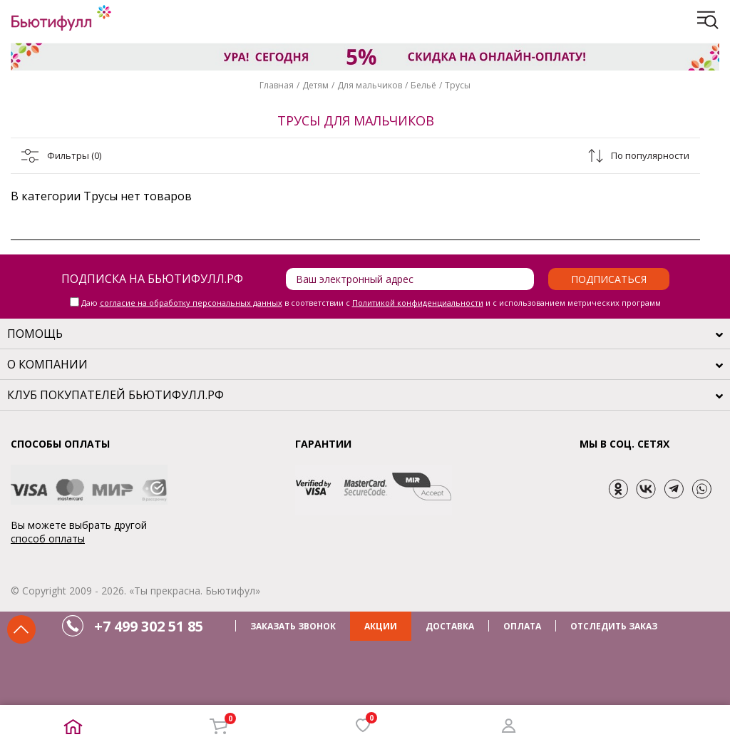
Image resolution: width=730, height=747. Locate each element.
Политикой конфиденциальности (417, 302)
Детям (315, 85)
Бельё (423, 85)
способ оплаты (48, 538)
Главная (276, 85)
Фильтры (74, 155)
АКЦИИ (380, 626)
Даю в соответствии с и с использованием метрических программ (371, 302)
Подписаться (609, 279)
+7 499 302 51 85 (148, 626)
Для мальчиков (369, 85)
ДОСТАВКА (450, 626)
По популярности (650, 155)
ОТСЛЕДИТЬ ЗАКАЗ (613, 626)
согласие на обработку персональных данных (191, 302)
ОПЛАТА (522, 626)
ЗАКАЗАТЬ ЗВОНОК (293, 626)
